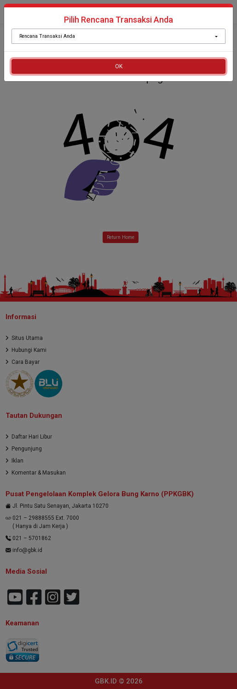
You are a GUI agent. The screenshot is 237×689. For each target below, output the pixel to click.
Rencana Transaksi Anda (47, 36)
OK (118, 66)
